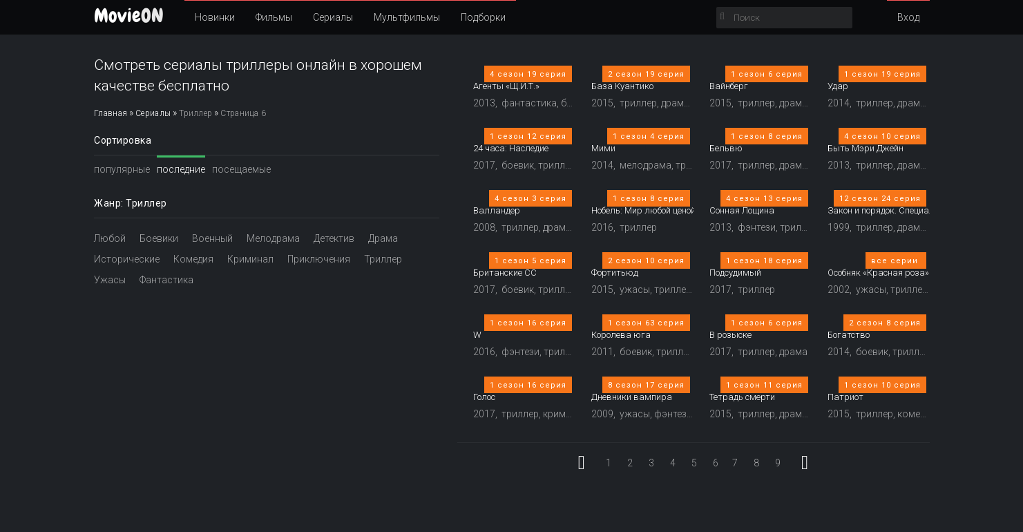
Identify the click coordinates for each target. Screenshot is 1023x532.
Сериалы (333, 17)
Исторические (127, 259)
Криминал (250, 259)
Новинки (215, 17)
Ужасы (110, 279)
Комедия (193, 259)
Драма (383, 238)
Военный (212, 238)
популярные (122, 169)
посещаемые (241, 169)
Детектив (334, 238)
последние (181, 169)
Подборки (483, 17)
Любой (110, 238)
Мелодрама (273, 238)
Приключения (318, 259)
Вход (908, 17)
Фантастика (166, 279)
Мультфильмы (407, 17)
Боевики (159, 238)
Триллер (383, 259)
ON (129, 15)
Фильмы (274, 17)
